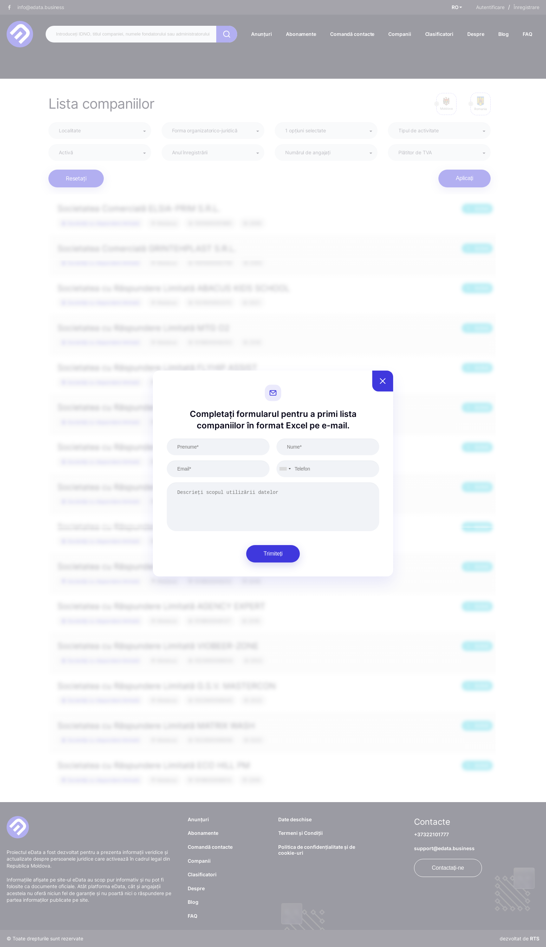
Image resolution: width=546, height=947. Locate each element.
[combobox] (285, 469)
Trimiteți (273, 554)
